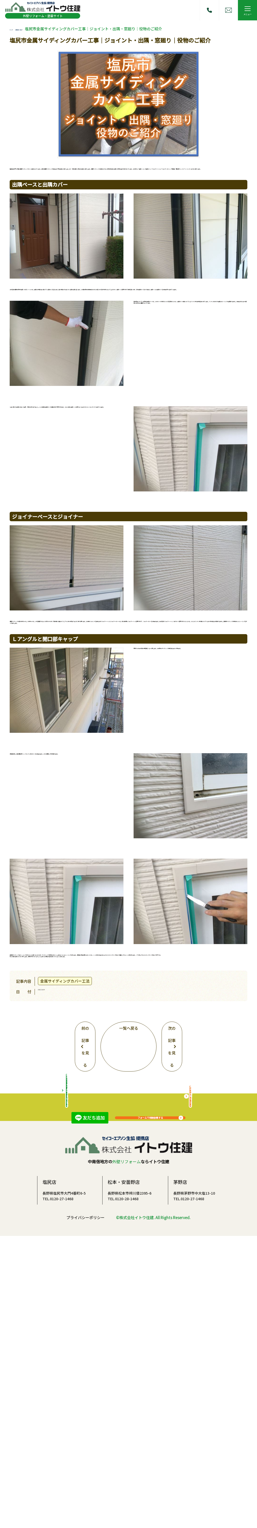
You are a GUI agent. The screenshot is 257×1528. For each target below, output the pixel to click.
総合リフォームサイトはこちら (66, 1380)
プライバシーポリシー (85, 1509)
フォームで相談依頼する (150, 1260)
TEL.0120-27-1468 (57, 1490)
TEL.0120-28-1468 (123, 1490)
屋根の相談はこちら (190, 1380)
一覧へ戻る (128, 1175)
